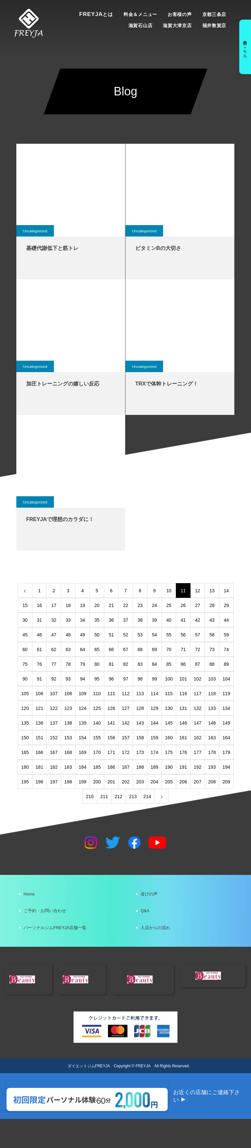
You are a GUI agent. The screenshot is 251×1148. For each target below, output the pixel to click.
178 (212, 752)
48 (68, 634)
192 (197, 767)
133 (212, 708)
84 (154, 664)
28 (212, 605)
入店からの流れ (160, 938)
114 (154, 693)
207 (197, 781)
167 (54, 752)
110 (97, 693)
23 (140, 605)
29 (226, 605)
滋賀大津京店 (177, 25)
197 (54, 781)
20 (97, 605)
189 (154, 767)
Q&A (148, 917)
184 (82, 767)
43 (212, 620)
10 (169, 590)
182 (54, 767)
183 (68, 767)
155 (97, 737)
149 (226, 723)
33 (68, 620)
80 (97, 664)
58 (212, 634)
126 (111, 708)
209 (226, 781)
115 (169, 693)
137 (54, 723)
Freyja (96, 14)
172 (125, 752)
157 (125, 737)
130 (169, 708)
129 (154, 708)
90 (25, 678)
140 (97, 723)
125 (97, 708)
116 (183, 693)
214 (147, 796)
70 (169, 649)
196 (39, 781)
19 (82, 605)
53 (140, 634)
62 (54, 649)
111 (111, 693)
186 (111, 767)
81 (111, 664)
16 (39, 605)
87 (197, 664)
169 (82, 752)
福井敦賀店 (214, 25)
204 (154, 781)
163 (212, 737)
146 (183, 723)
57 (197, 634)
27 (197, 605)
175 (169, 752)
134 (226, 708)
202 (125, 781)
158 (140, 737)
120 (25, 708)
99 (154, 678)
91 (39, 678)
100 (169, 678)
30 (25, 620)
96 (111, 678)
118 (212, 693)
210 (89, 796)
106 (39, 693)
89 (226, 664)
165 (25, 752)
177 (197, 752)
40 (169, 620)
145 (169, 723)
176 (183, 752)
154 (82, 737)
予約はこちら (243, 47)
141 (111, 723)
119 (226, 693)
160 (169, 737)
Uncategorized (35, 230)
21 (111, 605)
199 (82, 781)
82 (125, 664)
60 (25, 649)
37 (125, 620)
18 (68, 605)
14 (226, 590)
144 (154, 723)
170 (97, 752)
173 (140, 752)
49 (82, 634)
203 (140, 781)
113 (140, 693)
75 (25, 664)
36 (111, 620)
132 (197, 708)
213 (133, 796)
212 (118, 796)
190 (169, 767)
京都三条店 (214, 14)
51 (111, 634)
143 (140, 723)
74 (226, 649)
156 (111, 737)
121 (39, 708)
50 (97, 634)
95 (97, 678)
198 (68, 781)
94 (82, 678)
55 (169, 634)
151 (39, 737)
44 (226, 620)
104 (226, 678)
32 (54, 620)
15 (25, 605)
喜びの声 (152, 896)
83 (140, 664)
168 (68, 752)
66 (111, 649)
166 (39, 752)
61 (39, 649)
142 (125, 723)
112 (125, 693)
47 (54, 634)
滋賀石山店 (140, 25)
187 (125, 767)
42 (197, 620)
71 (183, 649)
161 (183, 737)
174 (154, 752)
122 (54, 708)
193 (212, 767)
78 (68, 664)
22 (125, 605)
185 (97, 767)
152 (54, 737)
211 (104, 796)
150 (25, 737)
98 (140, 678)
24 (154, 605)
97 (125, 678)
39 (154, 620)
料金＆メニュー (140, 14)
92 (54, 678)
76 (39, 664)
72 (197, 649)
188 (140, 767)
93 (68, 678)
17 (54, 605)
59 (226, 634)
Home (32, 896)
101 (183, 678)
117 (197, 693)
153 (68, 737)
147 (197, 723)
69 (154, 649)
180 (25, 767)
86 (183, 664)
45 (25, 634)
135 (25, 723)
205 (169, 781)
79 (82, 664)
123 (68, 708)
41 (183, 620)
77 (54, 664)
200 (97, 781)
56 (183, 634)
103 (212, 678)
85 (169, 664)
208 (212, 781)
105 (25, 693)
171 (111, 752)
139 (82, 723)
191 (183, 767)
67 (125, 649)
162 (197, 737)
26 (183, 605)
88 (212, 664)
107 (54, 693)
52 (125, 634)
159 (154, 737)
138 (68, 723)
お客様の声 (180, 14)
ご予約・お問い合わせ (51, 917)
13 (212, 590)
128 (140, 708)
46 (39, 634)
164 (226, 737)
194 (226, 767)
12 (197, 590)
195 (25, 781)
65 (97, 649)
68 (140, 649)
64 (82, 649)
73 (212, 649)
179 (226, 752)
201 (111, 781)
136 (39, 723)
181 (39, 767)
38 (140, 620)
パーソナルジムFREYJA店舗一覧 (64, 938)
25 (169, 605)
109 (82, 693)
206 (183, 781)
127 (125, 708)
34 (82, 620)
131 (183, 708)
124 (82, 708)
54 (154, 634)
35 (97, 620)
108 (68, 693)
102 (197, 678)
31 (39, 620)
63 (68, 649)
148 (212, 723)
